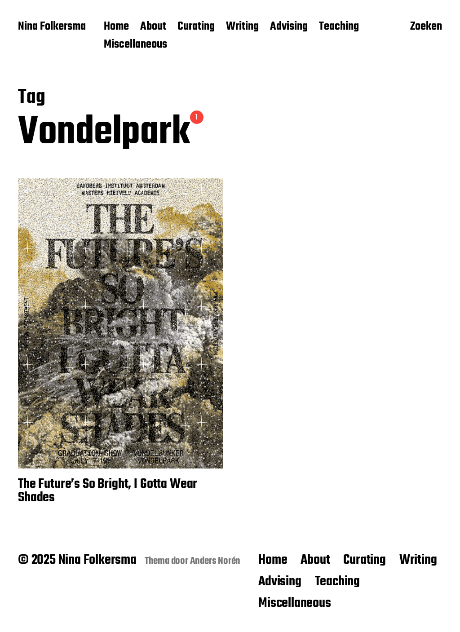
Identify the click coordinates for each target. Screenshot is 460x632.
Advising (289, 27)
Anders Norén (215, 561)
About (153, 27)
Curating (196, 27)
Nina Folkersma (52, 27)
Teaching (339, 27)
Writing (242, 27)
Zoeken (426, 27)
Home (116, 27)
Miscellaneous (135, 45)
